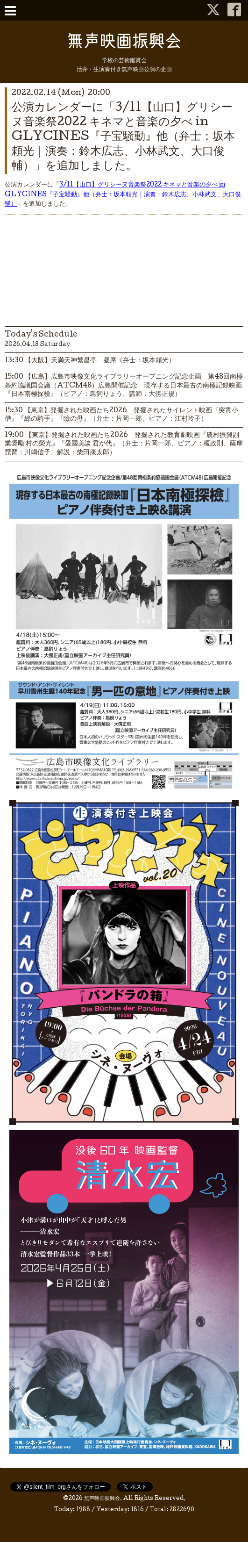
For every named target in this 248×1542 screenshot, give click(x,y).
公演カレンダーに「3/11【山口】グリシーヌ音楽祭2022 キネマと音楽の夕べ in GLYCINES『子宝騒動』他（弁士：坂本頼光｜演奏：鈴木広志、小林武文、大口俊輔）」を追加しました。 (123, 137)
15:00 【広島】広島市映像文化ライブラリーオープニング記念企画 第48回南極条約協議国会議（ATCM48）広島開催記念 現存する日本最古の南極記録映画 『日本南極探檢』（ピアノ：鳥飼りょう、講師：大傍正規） (124, 385)
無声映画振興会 (102, 1499)
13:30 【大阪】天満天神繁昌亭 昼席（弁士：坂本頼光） (90, 361)
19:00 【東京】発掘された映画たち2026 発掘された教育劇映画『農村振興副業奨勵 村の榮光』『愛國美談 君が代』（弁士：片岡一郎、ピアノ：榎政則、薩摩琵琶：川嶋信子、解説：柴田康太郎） (124, 444)
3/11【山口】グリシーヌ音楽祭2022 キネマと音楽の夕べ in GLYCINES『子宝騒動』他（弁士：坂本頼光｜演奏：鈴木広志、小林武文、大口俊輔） (123, 195)
